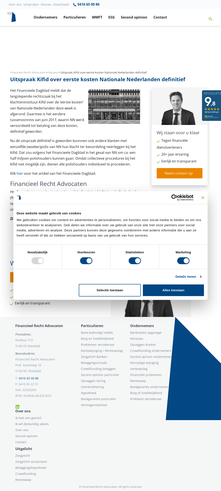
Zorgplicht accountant (31, 462)
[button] (208, 17)
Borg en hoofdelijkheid (97, 339)
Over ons (15, 4)
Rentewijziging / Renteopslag (102, 351)
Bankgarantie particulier (98, 399)
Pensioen (136, 339)
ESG (111, 17)
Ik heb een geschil (28, 418)
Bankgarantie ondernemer (149, 387)
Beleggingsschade (94, 363)
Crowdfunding (25, 474)
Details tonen (185, 276)
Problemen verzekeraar (98, 345)
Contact (160, 17)
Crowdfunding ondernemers (150, 351)
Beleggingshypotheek (30, 468)
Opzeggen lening (93, 381)
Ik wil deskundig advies (32, 424)
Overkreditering (92, 387)
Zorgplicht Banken (94, 357)
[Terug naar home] (11, 17)
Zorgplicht (22, 456)
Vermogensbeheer (94, 405)
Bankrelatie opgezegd (145, 332)
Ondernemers (45, 17)
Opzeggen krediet (143, 345)
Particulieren (74, 17)
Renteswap (138, 381)
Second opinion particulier (100, 375)
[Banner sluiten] (202, 197)
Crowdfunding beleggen (98, 369)
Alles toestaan (174, 290)
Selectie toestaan (110, 290)
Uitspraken (31, 4)
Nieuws (46, 4)
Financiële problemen (146, 375)
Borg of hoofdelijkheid (146, 393)
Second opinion (134, 17)
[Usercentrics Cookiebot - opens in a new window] (174, 197)
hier (20, 173)
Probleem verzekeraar (146, 399)
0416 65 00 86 (86, 4)
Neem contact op (179, 173)
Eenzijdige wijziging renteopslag (144, 366)
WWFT (97, 17)
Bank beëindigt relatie (97, 332)
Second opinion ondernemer (151, 357)
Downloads (61, 4)
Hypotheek (88, 393)
